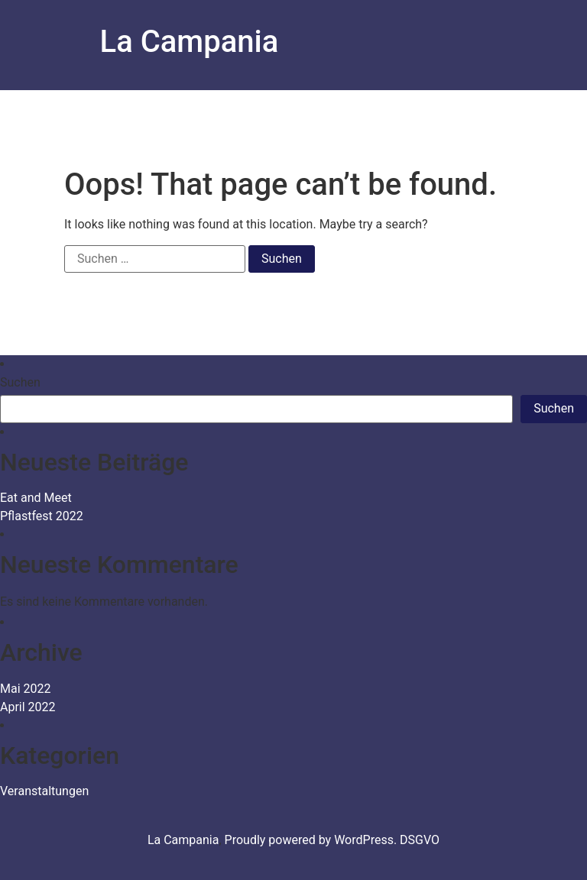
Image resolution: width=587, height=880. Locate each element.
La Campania (189, 42)
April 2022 (28, 707)
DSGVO (419, 840)
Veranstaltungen (44, 791)
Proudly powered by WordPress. (313, 840)
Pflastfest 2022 (41, 516)
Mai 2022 (25, 688)
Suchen (20, 383)
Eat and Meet (36, 497)
